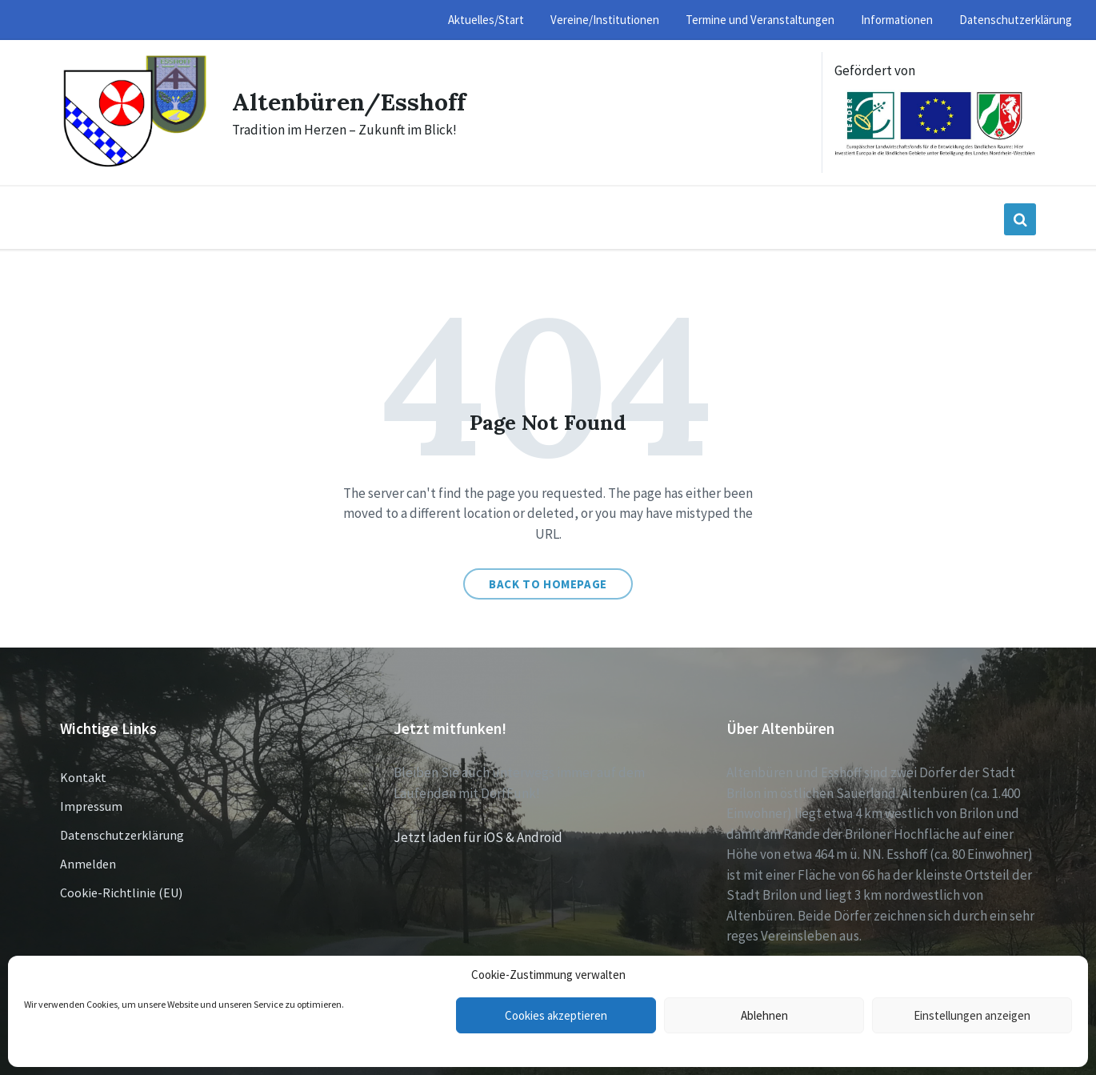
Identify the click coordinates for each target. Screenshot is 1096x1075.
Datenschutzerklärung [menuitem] (1015, 19)
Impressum (91, 806)
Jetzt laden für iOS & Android (478, 837)
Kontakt (83, 777)
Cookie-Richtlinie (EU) (121, 892)
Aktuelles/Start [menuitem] (486, 19)
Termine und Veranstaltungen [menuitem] (760, 19)
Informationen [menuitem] (897, 19)
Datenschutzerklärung (122, 835)
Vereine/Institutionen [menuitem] (604, 19)
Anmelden (88, 864)
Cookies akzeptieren (556, 1015)
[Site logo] (134, 165)
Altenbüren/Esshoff (349, 101)
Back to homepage (548, 584)
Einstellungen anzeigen (972, 1015)
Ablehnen (764, 1015)
